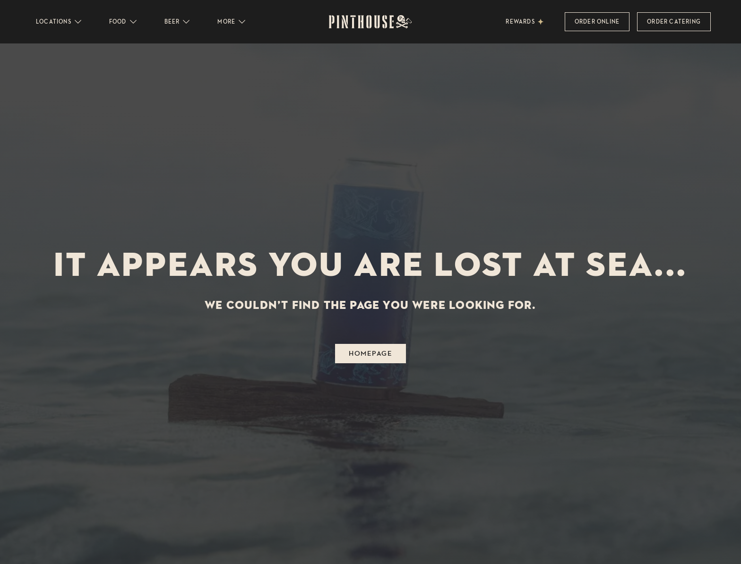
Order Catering (674, 21)
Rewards (520, 21)
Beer (177, 21)
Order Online (597, 21)
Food (123, 21)
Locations (59, 21)
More (232, 21)
